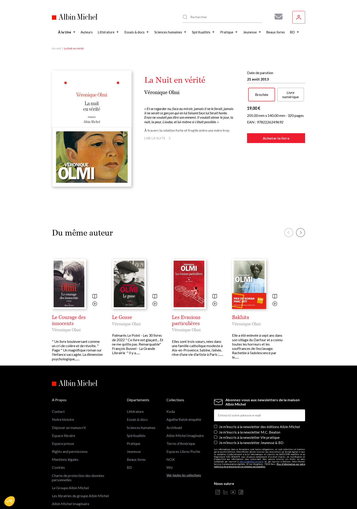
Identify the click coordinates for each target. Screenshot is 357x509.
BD (129, 467)
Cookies (58, 467)
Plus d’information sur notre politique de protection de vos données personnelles (259, 465)
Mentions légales (65, 459)
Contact (58, 411)
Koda (170, 411)
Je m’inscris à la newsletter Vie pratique (249, 437)
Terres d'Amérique (180, 443)
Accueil (56, 48)
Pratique (133, 443)
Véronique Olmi (161, 92)
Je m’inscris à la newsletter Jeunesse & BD (251, 442)
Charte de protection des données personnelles (78, 477)
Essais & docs (137, 419)
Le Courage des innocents (69, 320)
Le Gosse (122, 317)
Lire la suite (158, 138)
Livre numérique (290, 94)
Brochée (261, 94)
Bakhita (240, 317)
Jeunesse (134, 451)
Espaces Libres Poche (183, 451)
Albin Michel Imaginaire (70, 503)
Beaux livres (136, 459)
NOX (170, 459)
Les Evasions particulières (186, 320)
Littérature (135, 411)
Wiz (169, 467)
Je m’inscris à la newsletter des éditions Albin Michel (259, 426)
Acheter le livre (276, 138)
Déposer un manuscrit (69, 427)
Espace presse (63, 443)
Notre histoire (63, 419)
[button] (9, 501)
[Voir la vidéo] (94, 304)
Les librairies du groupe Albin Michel (80, 496)
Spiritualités (136, 435)
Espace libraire (63, 435)
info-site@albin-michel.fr (251, 461)
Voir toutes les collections (183, 475)
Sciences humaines (141, 427)
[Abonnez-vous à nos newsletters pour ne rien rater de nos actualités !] (277, 16)
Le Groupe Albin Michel (70, 488)
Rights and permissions (70, 451)
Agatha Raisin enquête (183, 419)
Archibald (174, 427)
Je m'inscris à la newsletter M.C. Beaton (249, 432)
